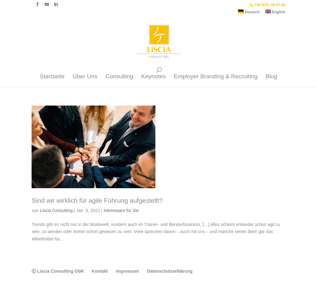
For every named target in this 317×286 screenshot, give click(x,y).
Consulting (119, 77)
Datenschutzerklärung (170, 271)
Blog (271, 77)
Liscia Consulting (56, 210)
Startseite (52, 77)
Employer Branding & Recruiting (215, 77)
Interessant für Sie (121, 210)
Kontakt (100, 271)
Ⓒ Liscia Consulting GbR (58, 271)
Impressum (127, 271)
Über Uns (84, 77)
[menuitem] (248, 13)
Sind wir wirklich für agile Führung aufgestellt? (97, 200)
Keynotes (153, 77)
